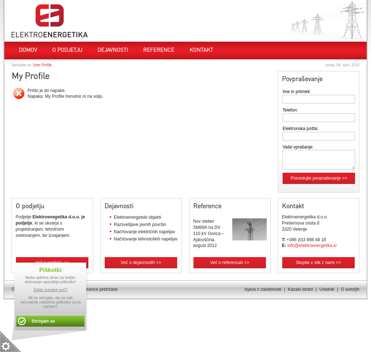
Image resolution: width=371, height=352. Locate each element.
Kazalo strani (300, 289)
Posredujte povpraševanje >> (319, 178)
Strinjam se (43, 321)
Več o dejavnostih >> (141, 262)
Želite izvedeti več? (50, 290)
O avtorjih (350, 289)
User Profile (42, 65)
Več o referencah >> (229, 262)
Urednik (326, 289)
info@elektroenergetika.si (312, 245)
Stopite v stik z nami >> (318, 262)
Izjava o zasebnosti (262, 289)
